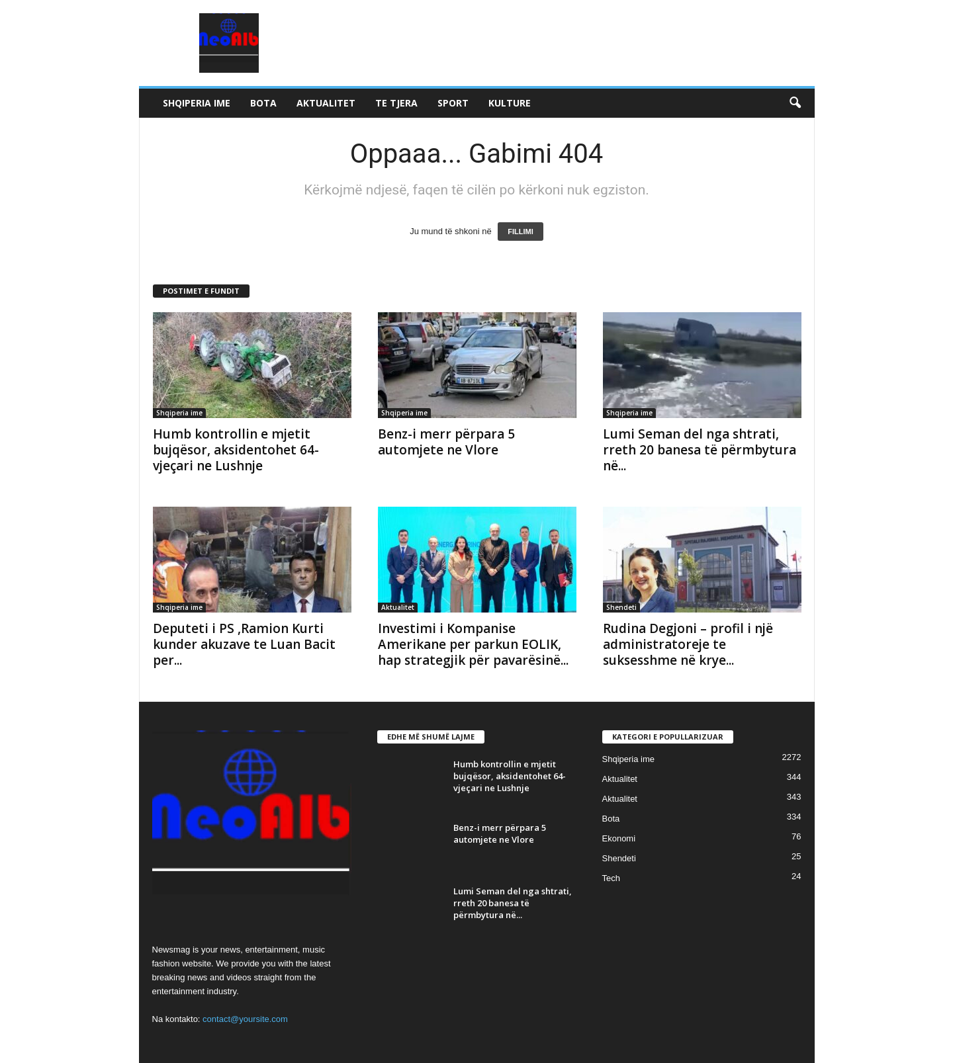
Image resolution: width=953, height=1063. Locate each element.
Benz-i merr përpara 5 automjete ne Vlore (446, 441)
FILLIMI (520, 231)
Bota (263, 103)
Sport (453, 103)
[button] (794, 103)
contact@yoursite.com (245, 1019)
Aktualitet (325, 103)
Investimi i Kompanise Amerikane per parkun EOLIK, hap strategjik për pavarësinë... (473, 644)
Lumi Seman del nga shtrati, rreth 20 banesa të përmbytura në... (699, 449)
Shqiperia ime (196, 103)
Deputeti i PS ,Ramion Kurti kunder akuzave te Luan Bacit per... (244, 644)
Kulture (509, 103)
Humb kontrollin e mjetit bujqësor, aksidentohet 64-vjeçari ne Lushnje (236, 449)
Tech (611, 878)
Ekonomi (619, 838)
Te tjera (396, 103)
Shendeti (621, 607)
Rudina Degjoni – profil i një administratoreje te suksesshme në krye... (688, 644)
